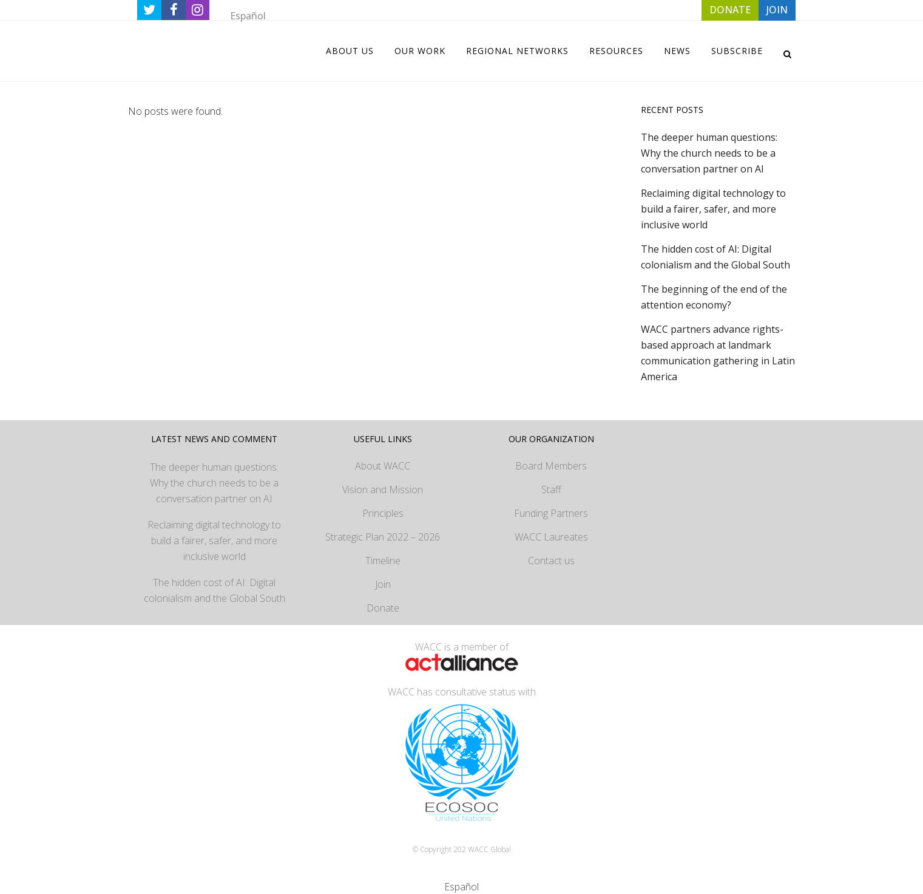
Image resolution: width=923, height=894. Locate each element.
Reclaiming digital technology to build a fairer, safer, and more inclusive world (713, 208)
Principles (383, 513)
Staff (551, 489)
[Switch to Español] (248, 15)
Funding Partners (551, 513)
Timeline (383, 560)
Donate (383, 608)
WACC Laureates (551, 537)
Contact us (551, 560)
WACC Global (489, 849)
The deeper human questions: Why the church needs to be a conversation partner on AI (709, 153)
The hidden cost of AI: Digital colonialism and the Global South (214, 590)
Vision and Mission (382, 489)
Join (383, 584)
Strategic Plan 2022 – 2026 (382, 537)
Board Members (551, 466)
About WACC (382, 466)
